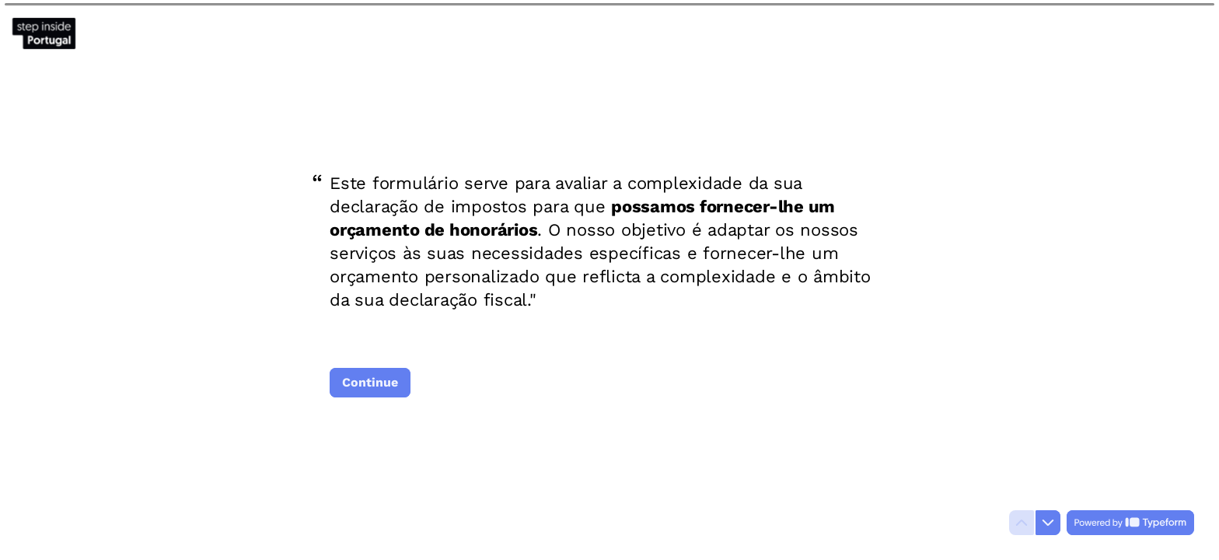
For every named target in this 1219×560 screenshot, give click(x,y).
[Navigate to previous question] (1021, 522)
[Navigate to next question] (1048, 522)
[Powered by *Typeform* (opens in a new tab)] (1130, 522)
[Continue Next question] (370, 382)
